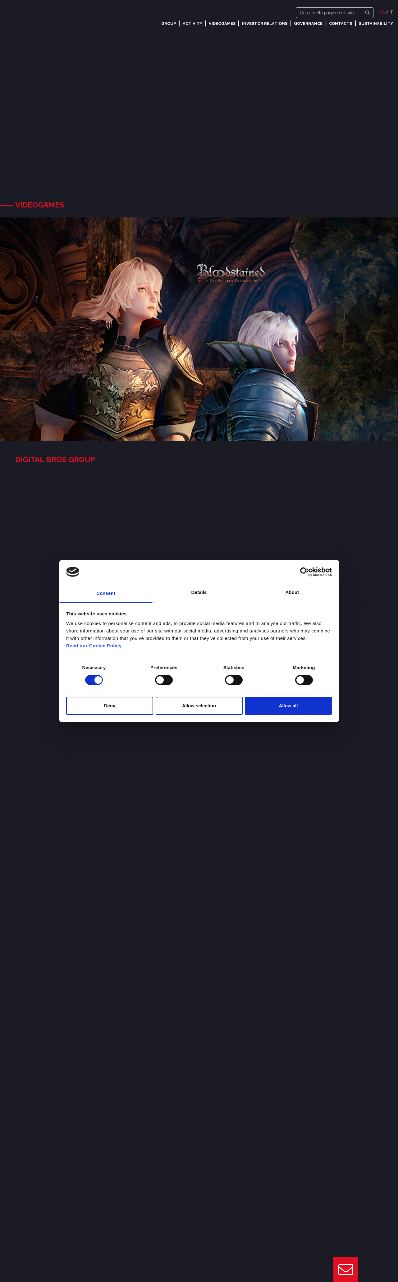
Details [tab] (199, 592)
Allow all (288, 705)
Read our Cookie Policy (94, 645)
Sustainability (376, 23)
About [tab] (292, 592)
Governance (308, 23)
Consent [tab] (105, 593)
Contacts (340, 23)
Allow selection (199, 705)
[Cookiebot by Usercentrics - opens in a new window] (304, 572)
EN (381, 13)
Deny (110, 705)
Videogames (222, 23)
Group (168, 23)
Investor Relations (264, 23)
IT (390, 13)
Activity (192, 23)
